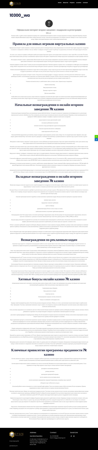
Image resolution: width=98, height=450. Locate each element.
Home (59, 2)
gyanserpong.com (14, 445)
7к (20, 37)
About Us (65, 2)
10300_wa (48, 33)
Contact (85, 2)
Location (78, 2)
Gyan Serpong (13, 441)
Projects (72, 2)
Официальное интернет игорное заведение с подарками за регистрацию (49, 29)
